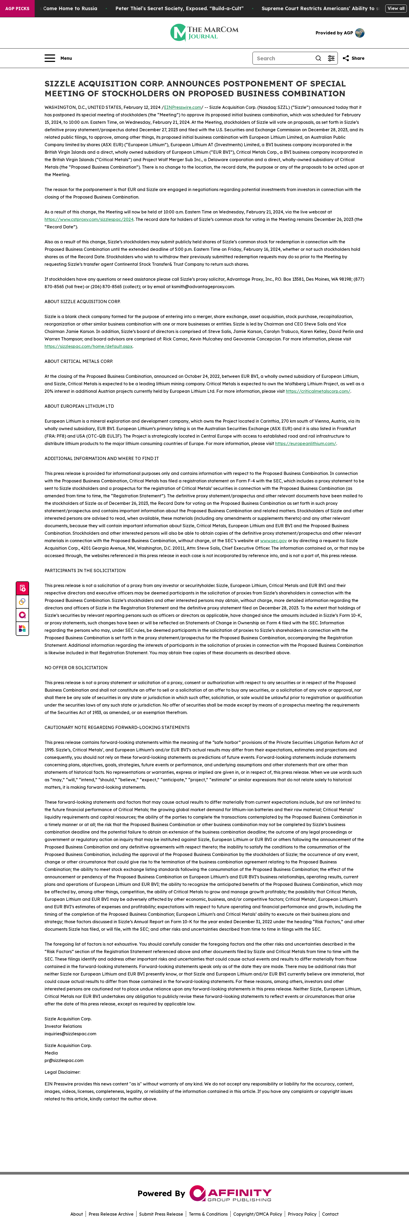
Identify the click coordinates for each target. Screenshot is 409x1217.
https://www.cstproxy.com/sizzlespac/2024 (89, 219)
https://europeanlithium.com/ (305, 443)
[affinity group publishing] (22, 615)
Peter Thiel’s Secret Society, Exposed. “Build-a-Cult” (185, 8)
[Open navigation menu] (58, 58)
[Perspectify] (22, 602)
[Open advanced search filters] (331, 58)
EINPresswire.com (182, 107)
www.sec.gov (273, 540)
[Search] (282, 58)
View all (396, 8)
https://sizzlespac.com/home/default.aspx (89, 346)
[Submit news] (22, 588)
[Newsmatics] (22, 628)
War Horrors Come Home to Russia (59, 8)
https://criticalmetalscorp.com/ (318, 391)
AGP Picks (17, 8)
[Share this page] (353, 58)
